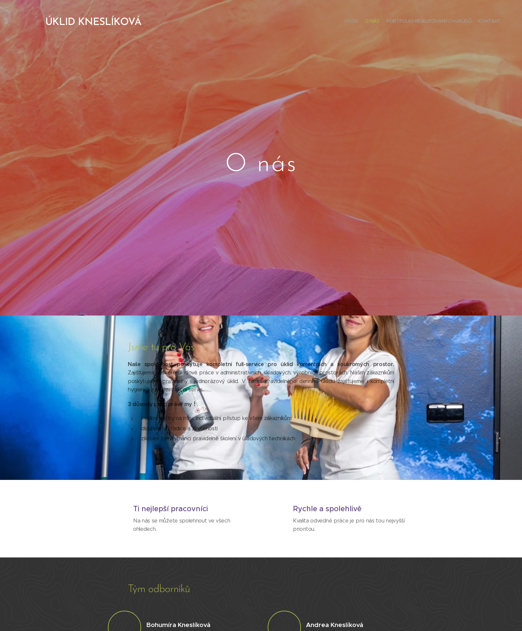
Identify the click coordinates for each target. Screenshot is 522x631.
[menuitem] (481, 21)
